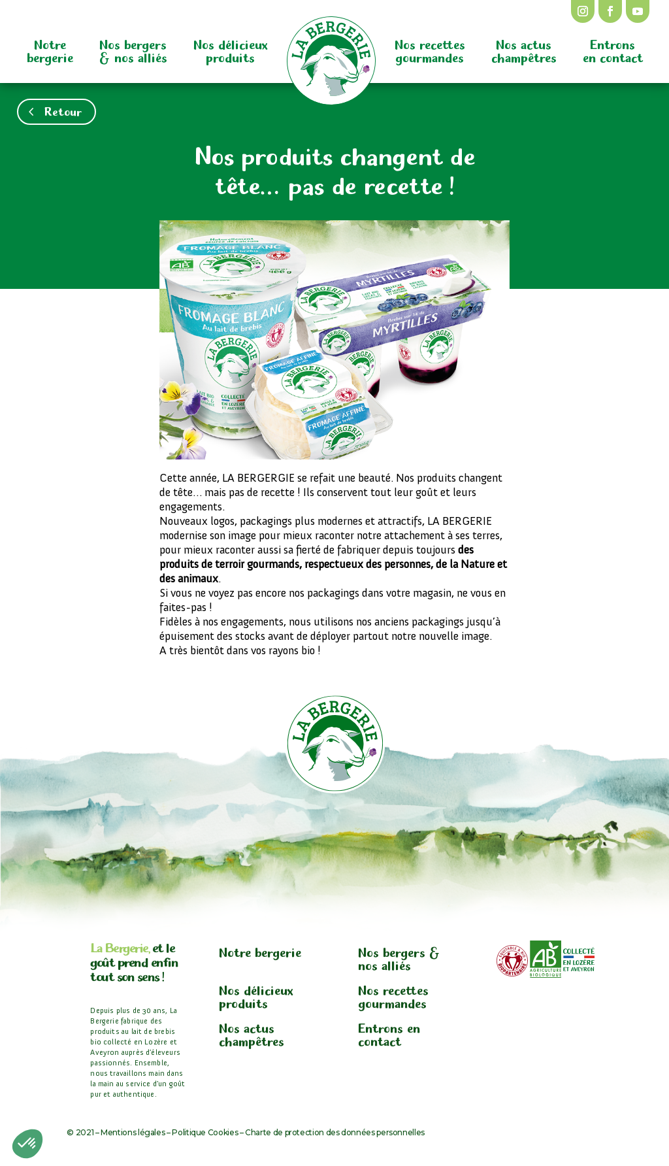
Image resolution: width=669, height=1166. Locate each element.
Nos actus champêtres (524, 49)
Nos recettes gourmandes (430, 49)
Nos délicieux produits (230, 49)
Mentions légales (133, 1132)
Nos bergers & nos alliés (133, 49)
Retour (63, 110)
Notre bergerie (50, 49)
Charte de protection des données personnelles (335, 1132)
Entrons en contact (613, 49)
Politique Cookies (205, 1132)
